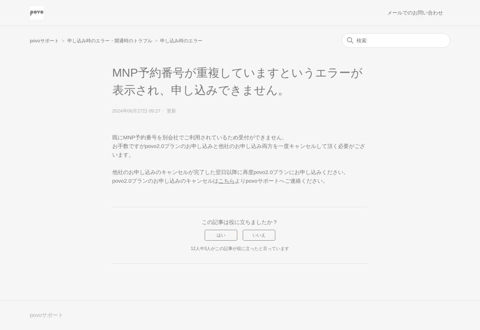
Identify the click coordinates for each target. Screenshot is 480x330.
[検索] (396, 40)
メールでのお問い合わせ (415, 13)
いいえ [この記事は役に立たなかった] (259, 235)
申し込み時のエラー (181, 40)
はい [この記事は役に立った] (221, 235)
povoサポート (44, 40)
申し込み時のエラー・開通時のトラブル (109, 40)
